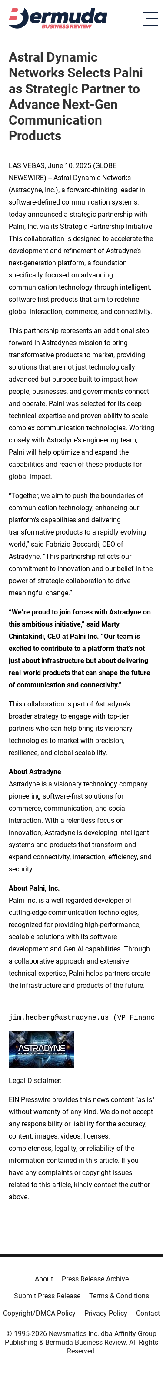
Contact (148, 1313)
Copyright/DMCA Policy (39, 1313)
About (44, 1279)
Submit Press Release (47, 1296)
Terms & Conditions (119, 1296)
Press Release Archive (95, 1279)
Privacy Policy (105, 1313)
